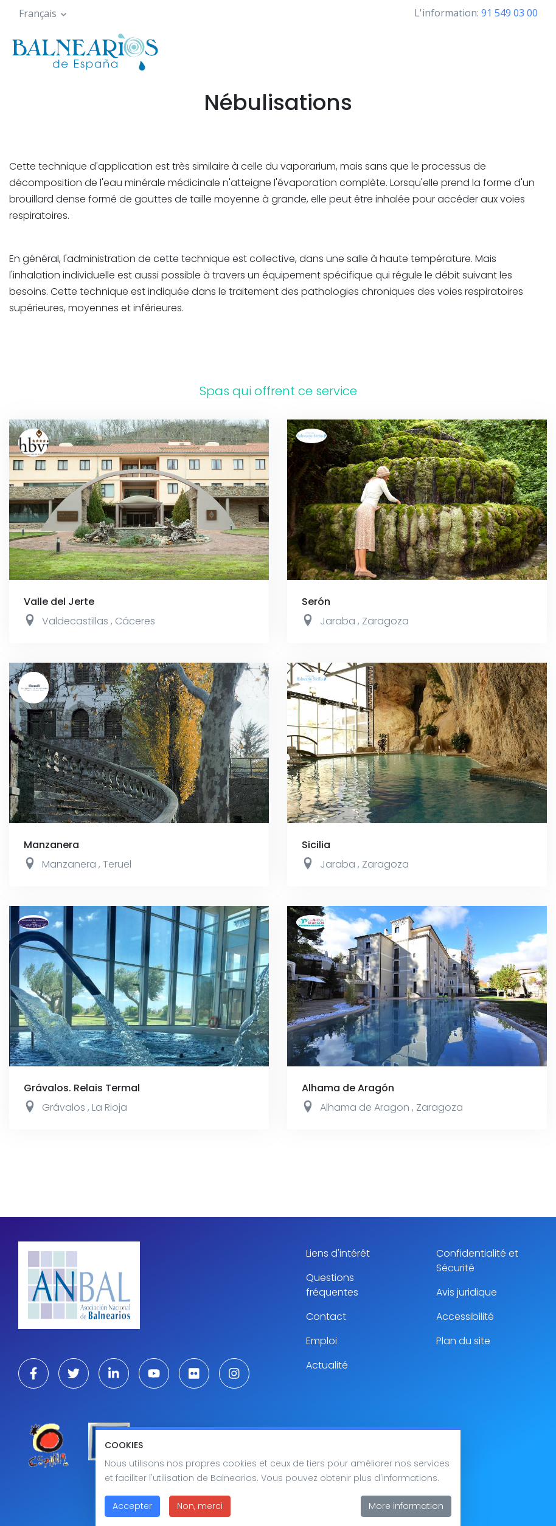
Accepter (132, 1508)
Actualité (327, 1365)
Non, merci (200, 1508)
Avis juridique (466, 1292)
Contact (326, 1317)
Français (38, 13)
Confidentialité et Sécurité (477, 1260)
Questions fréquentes (332, 1285)
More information (406, 1508)
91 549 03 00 (509, 12)
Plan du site (463, 1341)
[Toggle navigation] (530, 49)
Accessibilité (465, 1317)
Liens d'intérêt (338, 1253)
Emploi (321, 1341)
